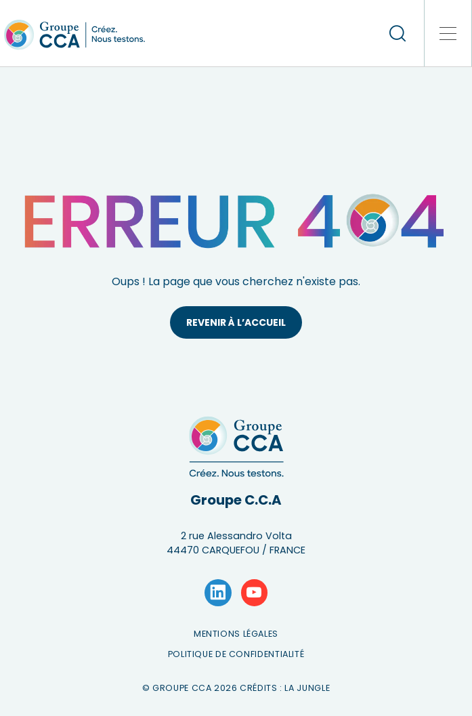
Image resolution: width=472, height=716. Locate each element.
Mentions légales (236, 633)
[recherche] (397, 33)
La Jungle (307, 688)
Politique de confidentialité (236, 654)
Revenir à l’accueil (236, 322)
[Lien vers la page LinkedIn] (218, 592)
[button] (448, 33)
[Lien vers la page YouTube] (254, 592)
